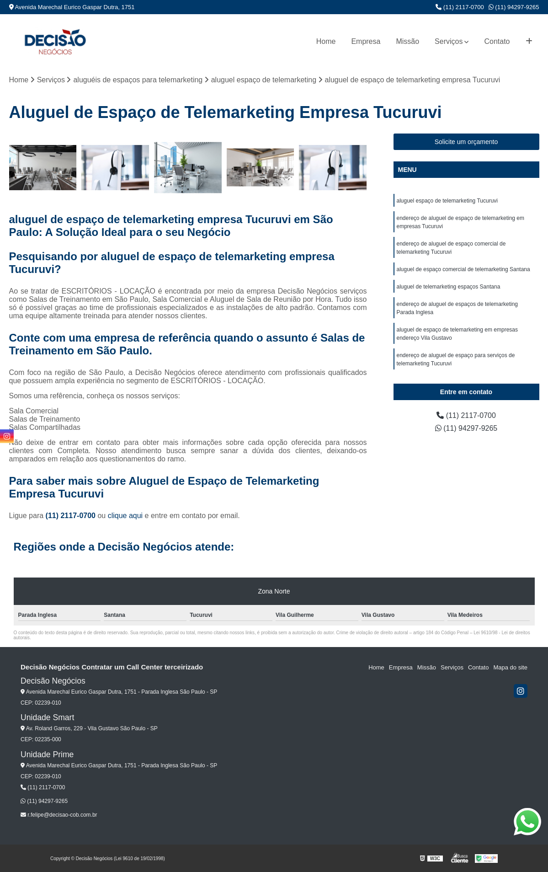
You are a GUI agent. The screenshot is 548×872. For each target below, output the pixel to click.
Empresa (365, 41)
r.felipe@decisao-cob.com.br (59, 815)
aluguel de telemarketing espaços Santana (448, 287)
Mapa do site (510, 667)
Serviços (449, 41)
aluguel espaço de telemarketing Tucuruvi (447, 201)
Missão (407, 41)
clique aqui (125, 515)
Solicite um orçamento (466, 141)
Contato (497, 41)
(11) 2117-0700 (460, 7)
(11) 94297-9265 (514, 7)
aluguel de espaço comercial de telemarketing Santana (463, 269)
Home (326, 41)
